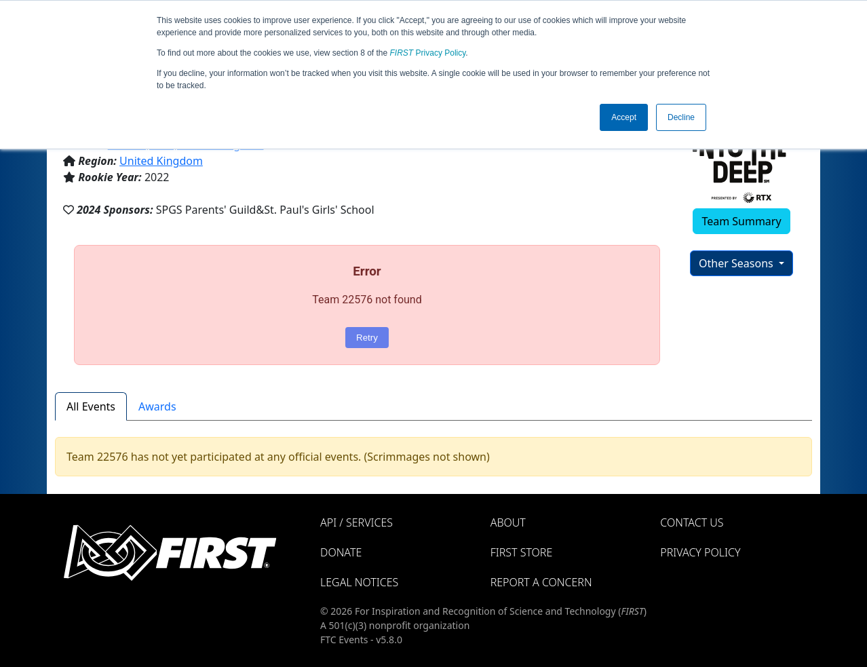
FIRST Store (521, 552)
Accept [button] (623, 117)
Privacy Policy (428, 53)
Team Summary (741, 221)
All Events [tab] (90, 406)
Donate (341, 552)
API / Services (356, 522)
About (508, 522)
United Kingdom (161, 160)
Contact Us (691, 522)
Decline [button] (681, 117)
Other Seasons (737, 263)
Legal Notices (359, 582)
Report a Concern (541, 582)
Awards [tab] (157, 406)
